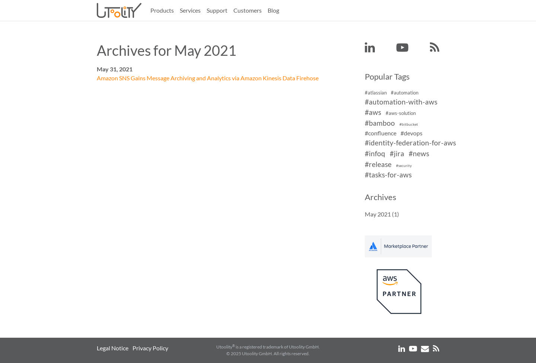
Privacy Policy (150, 347)
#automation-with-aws (401, 101)
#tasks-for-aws (388, 175)
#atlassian (376, 93)
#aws (373, 112)
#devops (411, 132)
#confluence (380, 132)
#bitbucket (408, 124)
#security (404, 166)
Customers (247, 10)
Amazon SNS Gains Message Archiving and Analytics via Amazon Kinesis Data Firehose (208, 77)
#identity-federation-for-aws (410, 142)
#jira (397, 153)
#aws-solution (401, 113)
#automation (404, 93)
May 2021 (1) (382, 214)
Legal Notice (112, 347)
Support (217, 10)
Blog (273, 10)
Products (162, 10)
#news (419, 153)
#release (378, 164)
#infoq (375, 153)
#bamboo (380, 123)
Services (190, 10)
